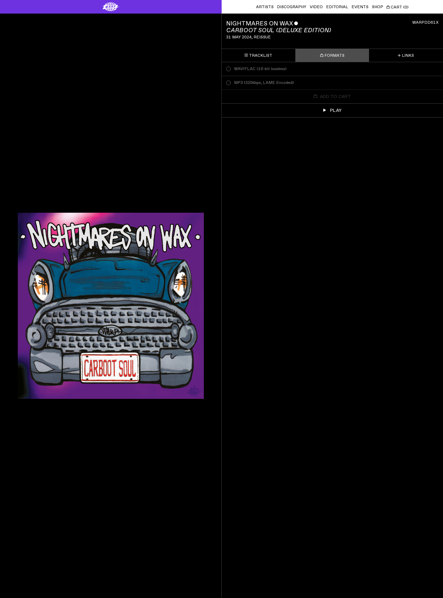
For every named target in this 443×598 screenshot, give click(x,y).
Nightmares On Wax (259, 23)
